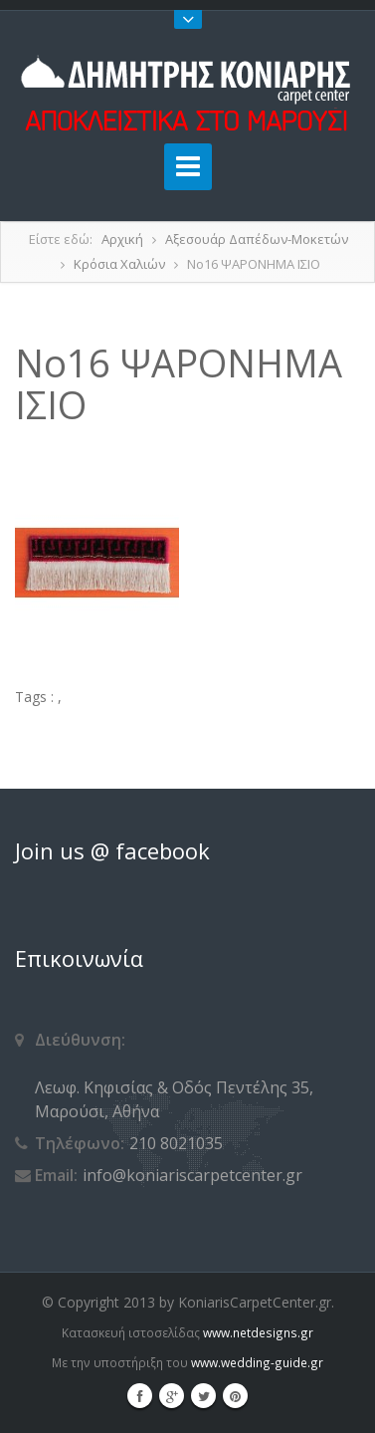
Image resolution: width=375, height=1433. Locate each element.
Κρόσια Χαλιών (119, 264)
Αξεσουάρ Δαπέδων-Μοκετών (256, 239)
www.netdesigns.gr (258, 1332)
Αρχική (122, 239)
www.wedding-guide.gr (257, 1362)
